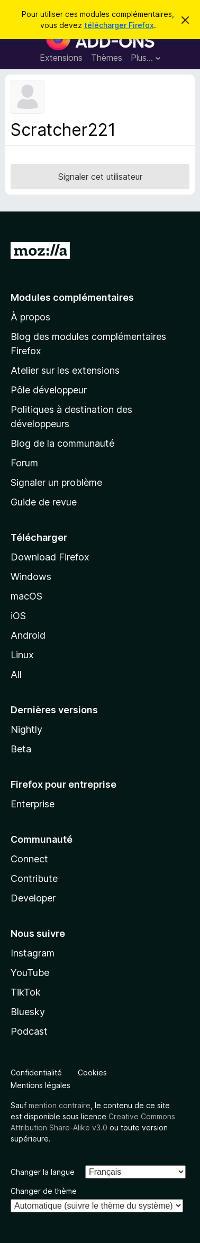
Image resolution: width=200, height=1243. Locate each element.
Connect (29, 858)
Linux (22, 654)
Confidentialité (36, 1072)
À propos (30, 317)
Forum (24, 462)
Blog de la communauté (62, 443)
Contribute (34, 878)
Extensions (61, 57)
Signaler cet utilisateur (100, 176)
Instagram (32, 953)
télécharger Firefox (119, 25)
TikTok (26, 992)
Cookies (92, 1072)
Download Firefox (50, 557)
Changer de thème (44, 1190)
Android (28, 635)
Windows (31, 576)
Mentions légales (40, 1085)
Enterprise (32, 803)
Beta (21, 748)
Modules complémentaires (72, 297)
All (16, 674)
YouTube (30, 972)
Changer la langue (43, 1171)
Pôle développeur (49, 389)
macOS (26, 596)
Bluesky (28, 1011)
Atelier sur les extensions (65, 370)
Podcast (29, 1031)
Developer (33, 898)
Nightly (26, 729)
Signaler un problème (56, 482)
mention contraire (59, 1105)
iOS (18, 615)
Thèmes (106, 57)
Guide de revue (44, 502)
